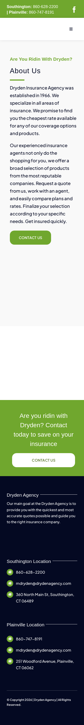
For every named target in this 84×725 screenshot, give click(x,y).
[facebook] (74, 9)
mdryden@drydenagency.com (43, 583)
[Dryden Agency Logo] (28, 26)
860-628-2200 (45, 6)
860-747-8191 (41, 12)
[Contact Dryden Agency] (30, 238)
